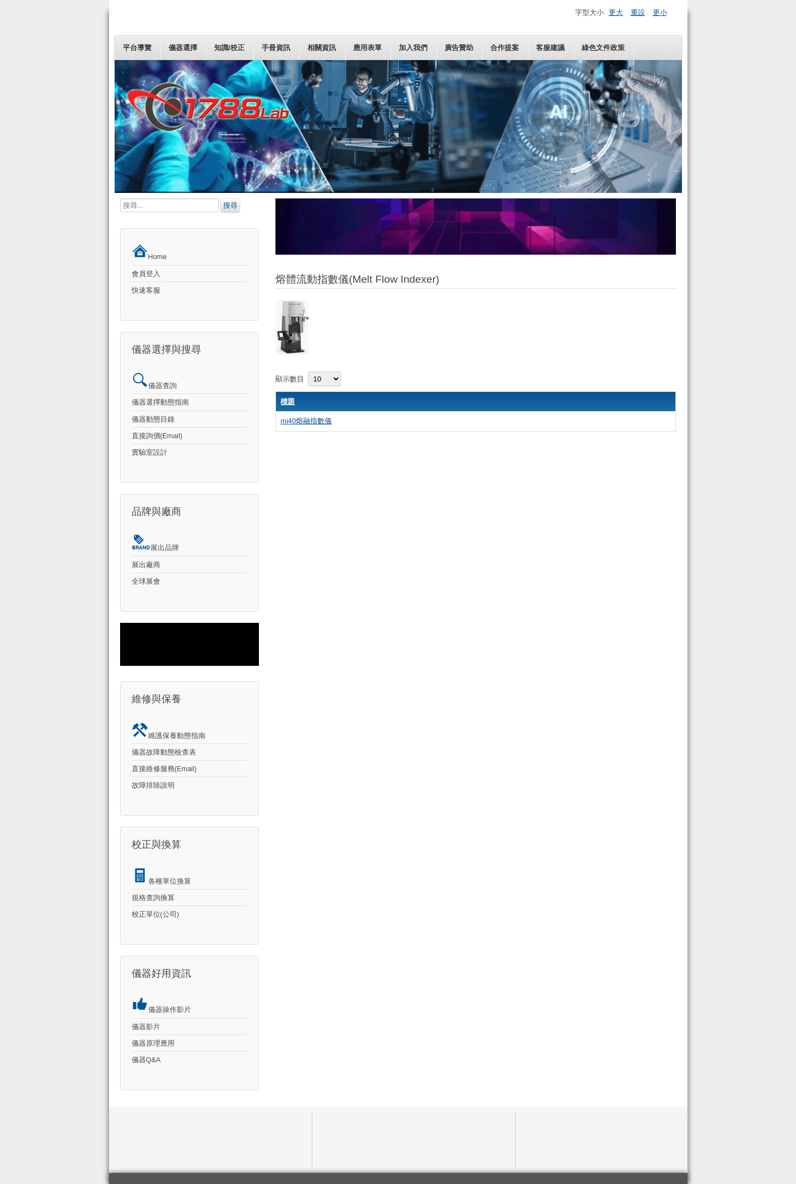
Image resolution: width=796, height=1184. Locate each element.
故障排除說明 (153, 785)
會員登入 (146, 274)
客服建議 (550, 48)
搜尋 (230, 205)
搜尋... (120, 198)
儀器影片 (146, 1026)
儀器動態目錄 (153, 419)
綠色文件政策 (603, 48)
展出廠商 (146, 565)
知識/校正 (229, 48)
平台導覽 (137, 48)
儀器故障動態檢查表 (164, 752)
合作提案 (504, 48)
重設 (638, 12)
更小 (660, 12)
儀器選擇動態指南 (160, 402)
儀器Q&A (146, 1060)
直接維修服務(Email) (164, 769)
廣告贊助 (459, 48)
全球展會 (146, 581)
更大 (616, 12)
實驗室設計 (149, 452)
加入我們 (413, 48)
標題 (287, 401)
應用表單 (367, 48)
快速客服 (146, 290)
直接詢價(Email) (157, 436)
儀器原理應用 (153, 1043)
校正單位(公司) (156, 914)
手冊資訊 (276, 48)
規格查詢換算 (153, 898)
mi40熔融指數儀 (306, 421)
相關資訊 (321, 48)
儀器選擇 (183, 48)
